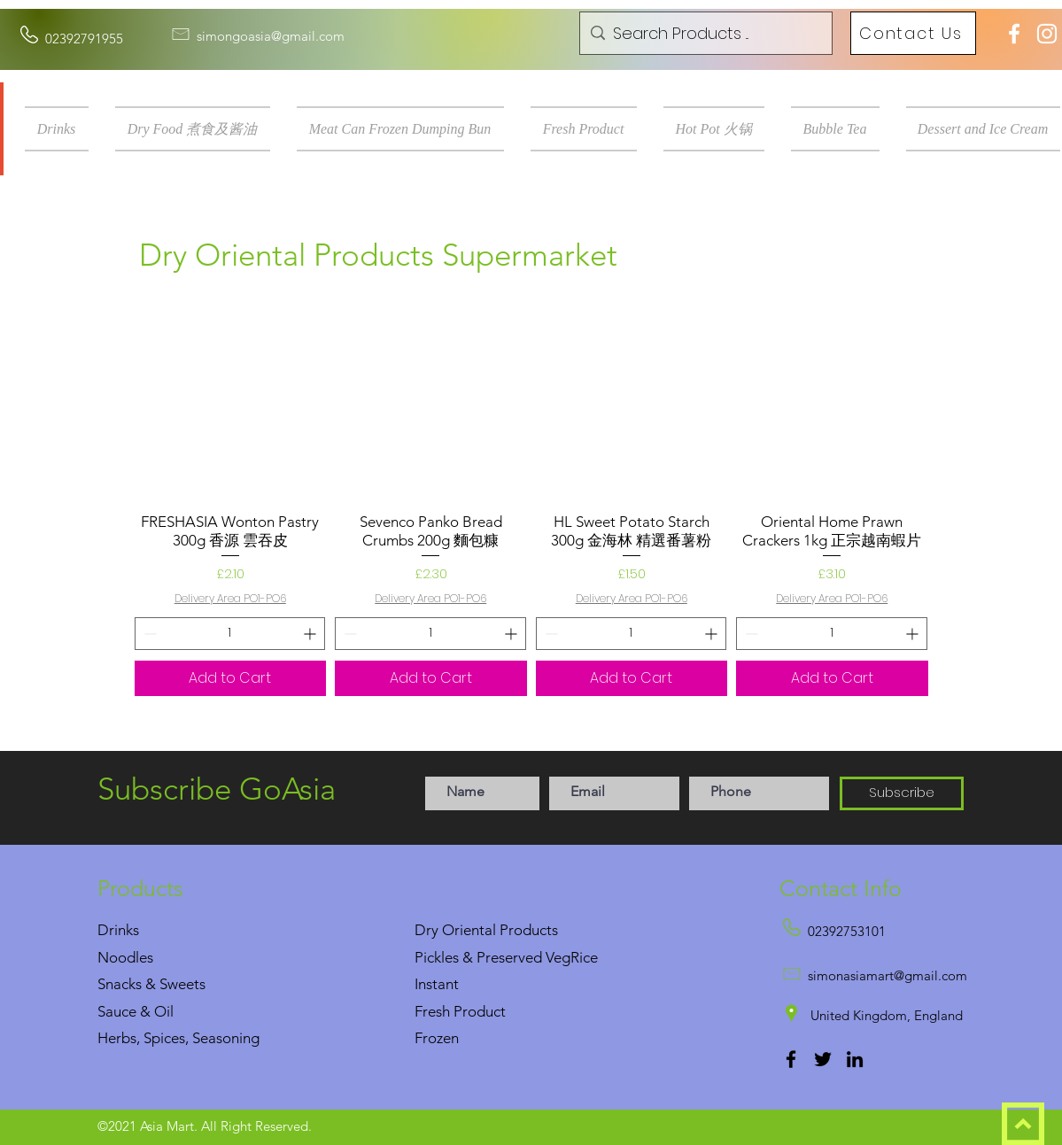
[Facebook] (790, 1059)
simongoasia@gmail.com (271, 35)
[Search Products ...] (704, 33)
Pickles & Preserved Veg (492, 957)
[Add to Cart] (231, 678)
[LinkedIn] (854, 1059)
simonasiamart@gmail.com (887, 975)
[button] (63, 128)
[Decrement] (148, 633)
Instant (437, 984)
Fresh (432, 1011)
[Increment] (311, 633)
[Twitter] (822, 1059)
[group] (531, 501)
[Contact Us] (913, 33)
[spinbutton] (230, 633)
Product (479, 1011)
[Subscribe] (902, 793)
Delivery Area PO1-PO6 (230, 599)
